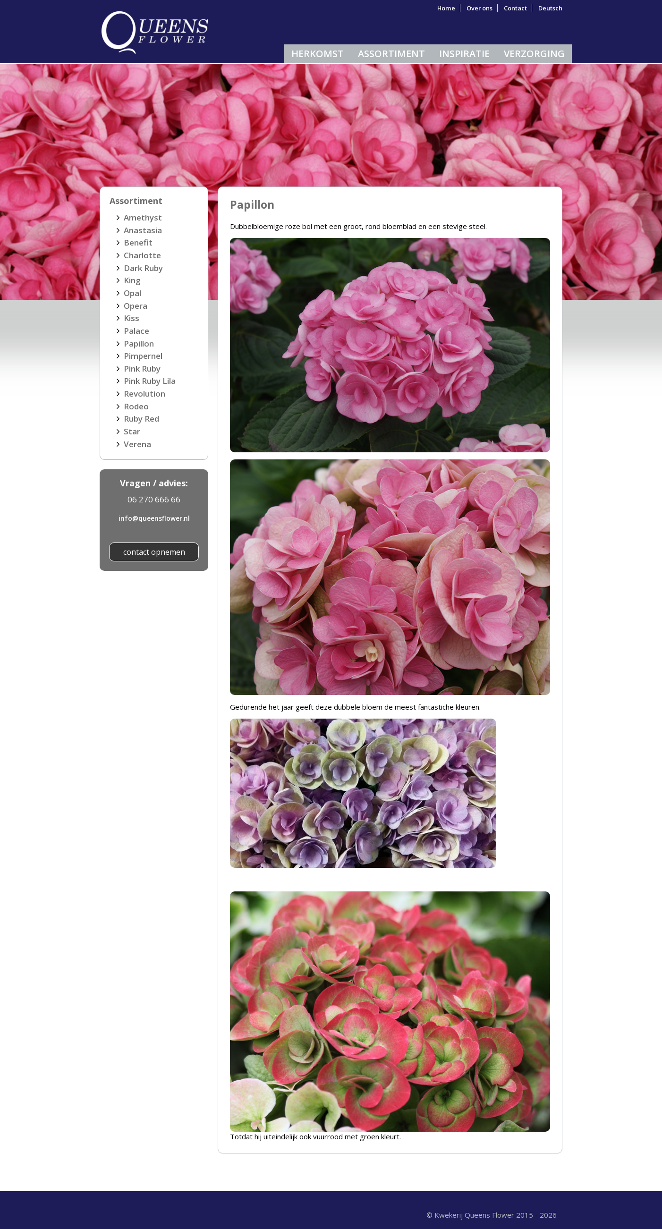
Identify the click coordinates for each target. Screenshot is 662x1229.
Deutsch (550, 8)
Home (446, 8)
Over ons (479, 8)
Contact (515, 8)
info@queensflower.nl (154, 518)
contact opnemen (154, 552)
